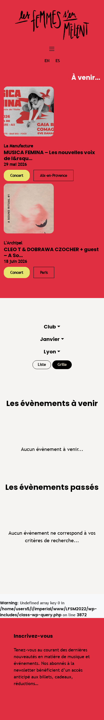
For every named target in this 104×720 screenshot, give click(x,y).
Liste (42, 364)
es (58, 60)
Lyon (50, 351)
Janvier (50, 339)
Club (50, 326)
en (46, 60)
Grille (62, 364)
